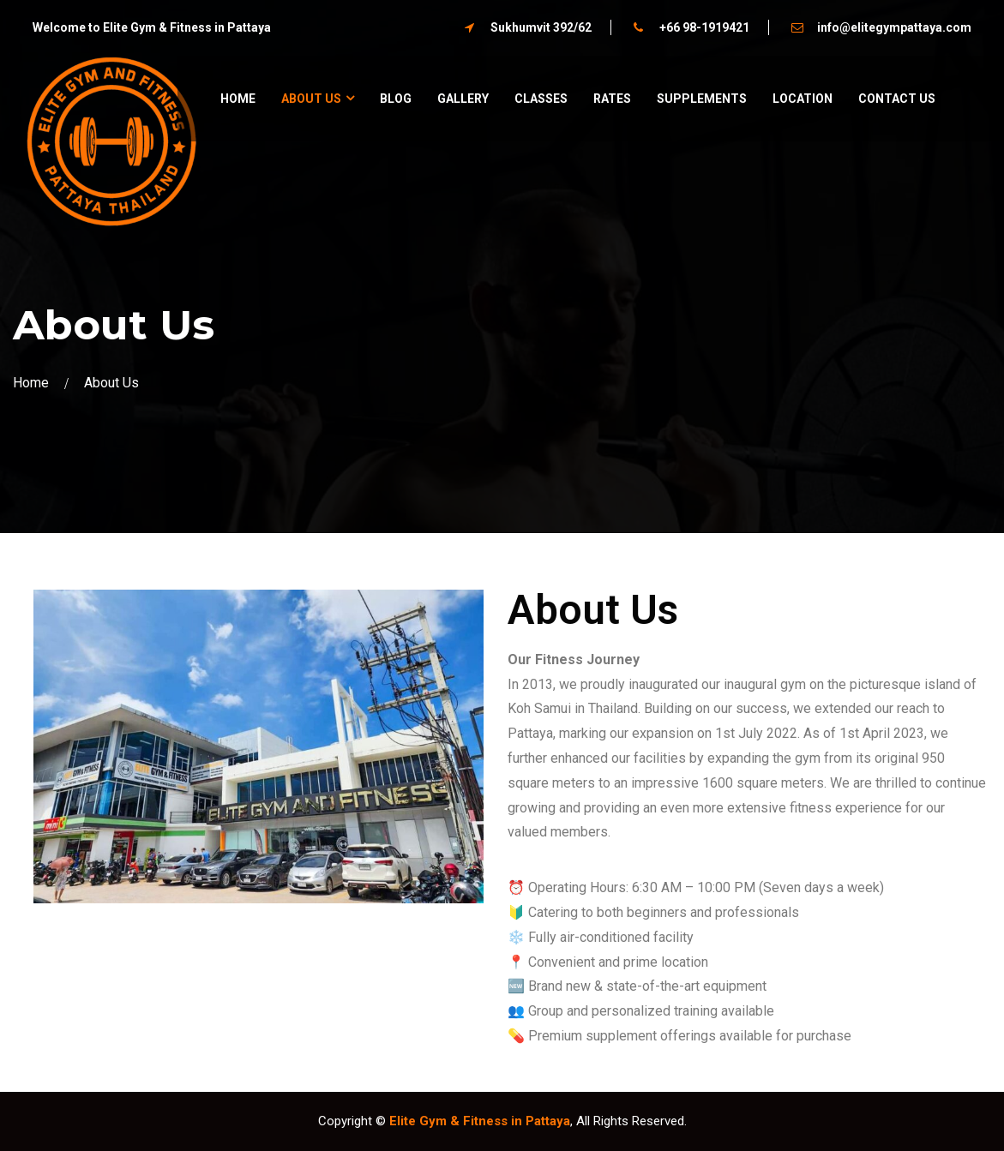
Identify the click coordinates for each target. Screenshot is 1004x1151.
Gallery (463, 98)
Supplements (702, 98)
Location (803, 98)
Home (238, 98)
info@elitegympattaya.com (894, 27)
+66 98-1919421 (704, 27)
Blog (396, 98)
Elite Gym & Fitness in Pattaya (479, 1121)
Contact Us (896, 98)
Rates (612, 98)
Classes (541, 98)
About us (311, 98)
